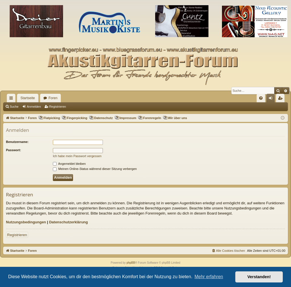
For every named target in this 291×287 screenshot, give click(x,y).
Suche (14, 106)
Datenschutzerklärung (68, 222)
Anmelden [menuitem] (272, 99)
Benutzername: (17, 142)
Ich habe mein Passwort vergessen (77, 156)
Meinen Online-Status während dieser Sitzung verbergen (95, 168)
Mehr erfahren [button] (208, 276)
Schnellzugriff (12, 99)
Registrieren (57, 106)
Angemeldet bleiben (69, 163)
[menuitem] (261, 98)
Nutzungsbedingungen (26, 222)
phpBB (130, 262)
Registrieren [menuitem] (281, 99)
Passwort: (13, 150)
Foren (53, 98)
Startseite (27, 98)
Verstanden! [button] (259, 276)
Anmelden (34, 106)
